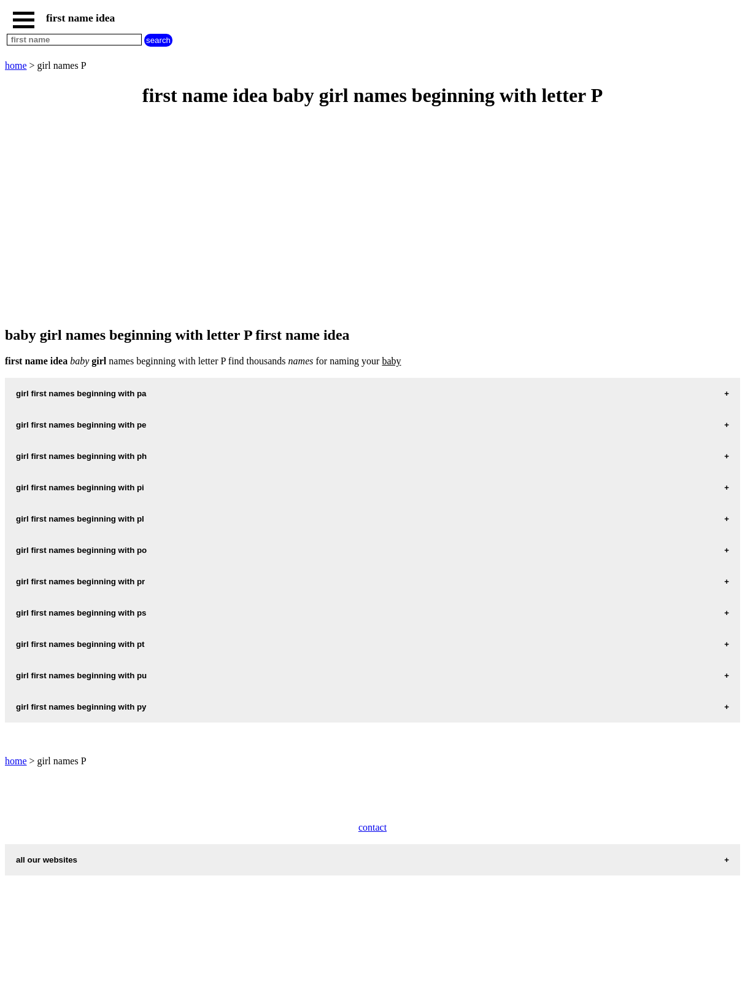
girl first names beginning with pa (81, 393)
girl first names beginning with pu (81, 675)
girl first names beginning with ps (81, 612)
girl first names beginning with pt (80, 644)
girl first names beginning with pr (80, 581)
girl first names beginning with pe (81, 424)
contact (372, 827)
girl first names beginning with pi (80, 487)
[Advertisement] (372, 217)
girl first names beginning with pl (80, 518)
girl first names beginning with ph (81, 456)
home (16, 65)
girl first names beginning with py (81, 706)
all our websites (46, 859)
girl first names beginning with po (81, 550)
